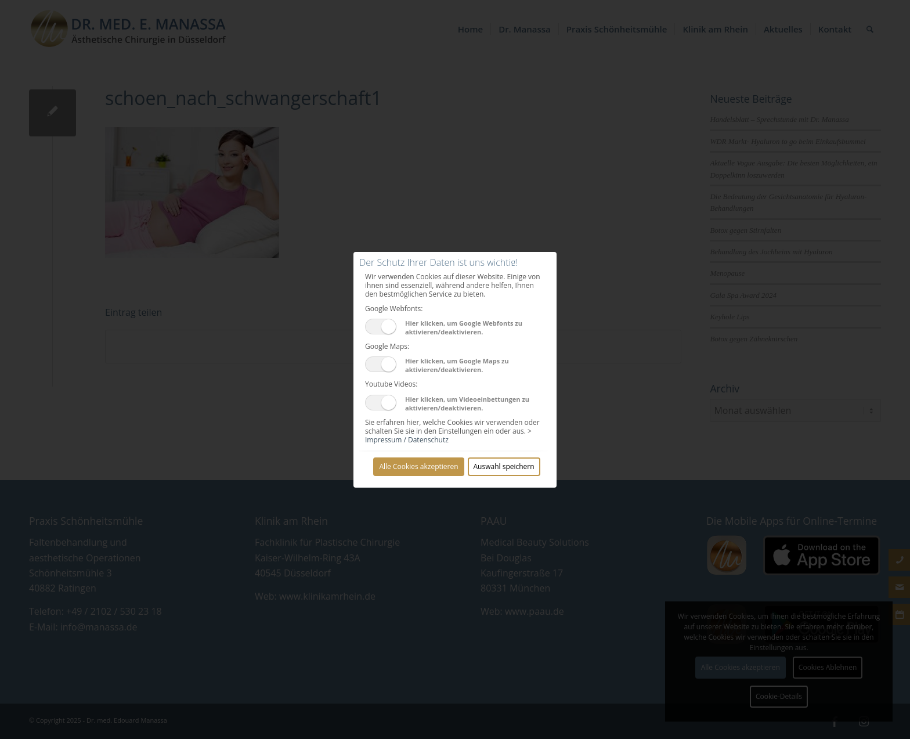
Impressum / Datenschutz (407, 440)
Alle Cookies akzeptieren (418, 466)
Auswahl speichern (504, 466)
